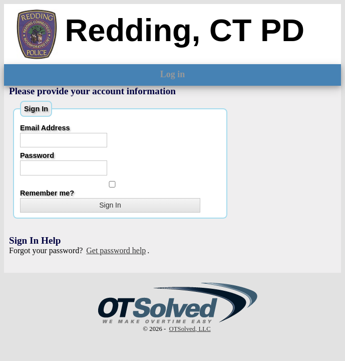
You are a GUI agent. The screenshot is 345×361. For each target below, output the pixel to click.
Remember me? (111, 189)
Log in (172, 74)
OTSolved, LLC (190, 328)
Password (37, 155)
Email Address (45, 128)
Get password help (116, 250)
